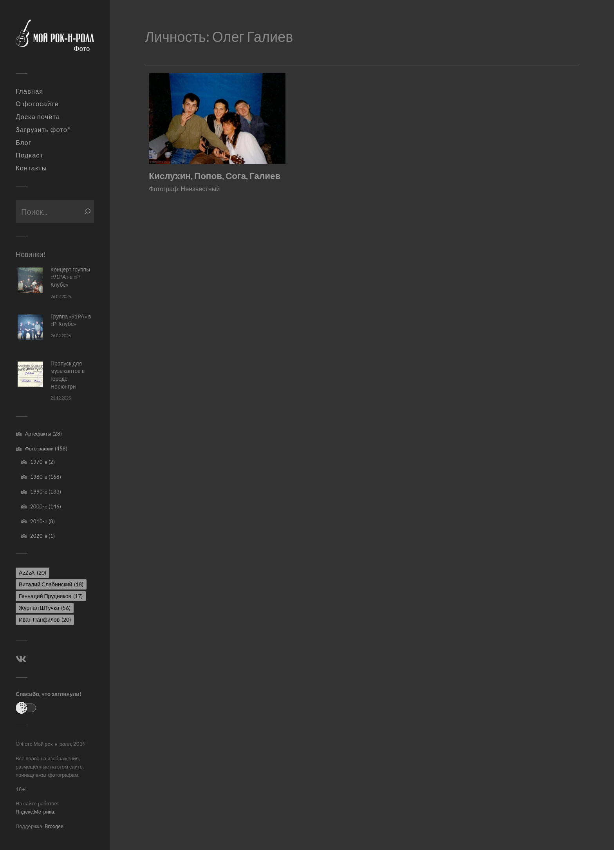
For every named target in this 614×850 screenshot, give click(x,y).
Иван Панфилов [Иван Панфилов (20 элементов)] (45, 619)
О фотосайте (37, 104)
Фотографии (39, 448)
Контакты (31, 168)
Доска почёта (38, 117)
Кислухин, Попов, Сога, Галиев (214, 175)
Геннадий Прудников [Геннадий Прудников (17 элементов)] (51, 596)
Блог (23, 142)
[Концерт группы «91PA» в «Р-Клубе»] (30, 280)
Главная (29, 91)
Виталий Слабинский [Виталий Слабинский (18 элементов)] (51, 584)
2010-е (38, 521)
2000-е (38, 506)
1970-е (38, 462)
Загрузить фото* (43, 130)
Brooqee (54, 826)
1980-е (38, 477)
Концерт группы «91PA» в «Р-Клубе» (70, 277)
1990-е (38, 491)
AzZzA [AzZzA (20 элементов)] (32, 572)
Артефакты (38, 433)
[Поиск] (87, 211)
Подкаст (29, 155)
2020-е (38, 536)
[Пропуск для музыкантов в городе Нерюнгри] (30, 374)
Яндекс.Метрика (35, 811)
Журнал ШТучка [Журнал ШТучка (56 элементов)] (44, 607)
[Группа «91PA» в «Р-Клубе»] (30, 327)
